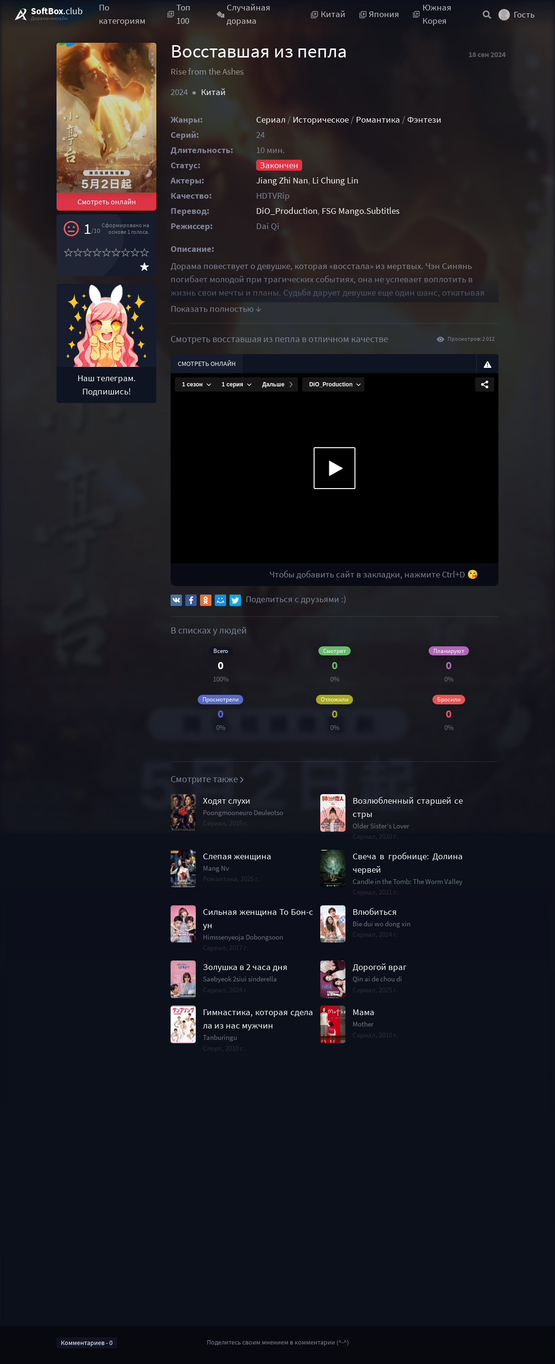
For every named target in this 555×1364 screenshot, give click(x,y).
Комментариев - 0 (87, 1342)
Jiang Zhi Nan (282, 180)
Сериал (271, 119)
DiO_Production (286, 210)
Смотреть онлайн (106, 201)
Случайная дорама (243, 14)
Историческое (321, 119)
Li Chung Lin (335, 180)
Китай (213, 91)
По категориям (122, 14)
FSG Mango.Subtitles (361, 210)
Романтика (378, 119)
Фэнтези (424, 119)
